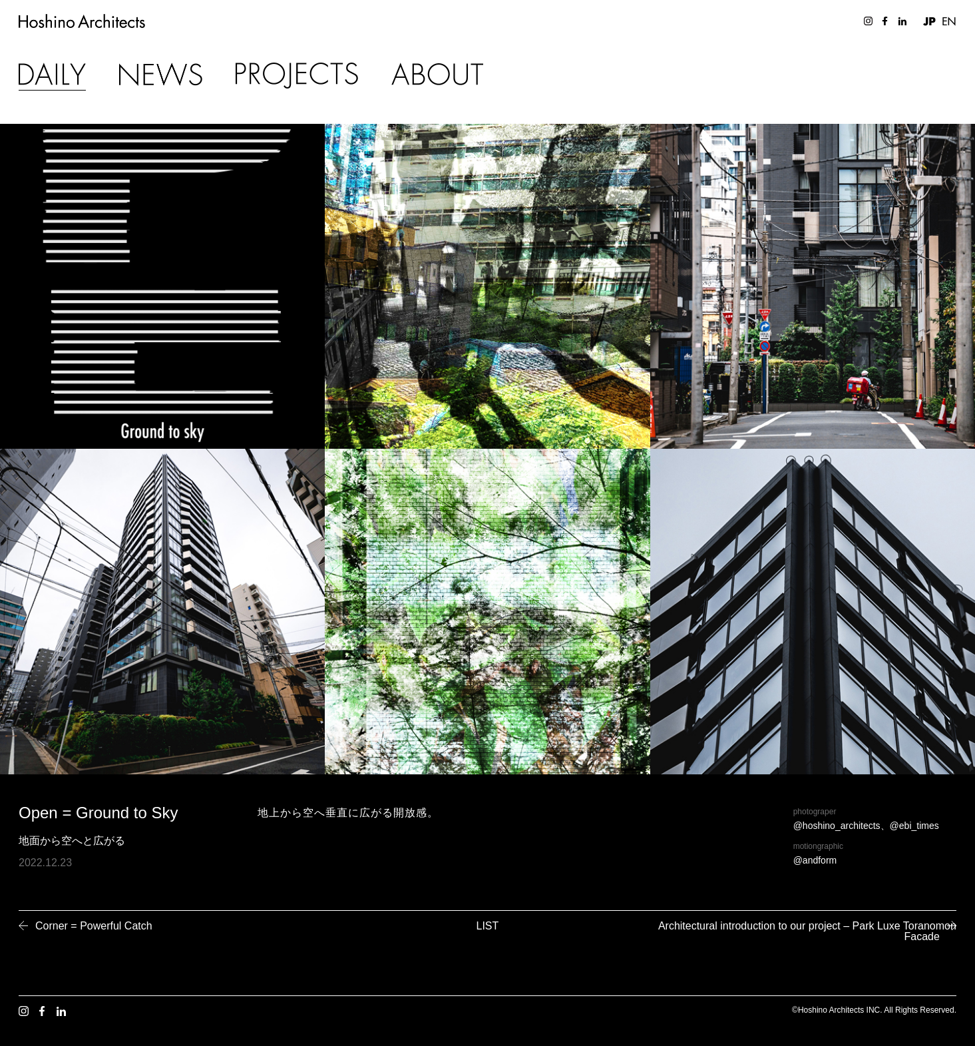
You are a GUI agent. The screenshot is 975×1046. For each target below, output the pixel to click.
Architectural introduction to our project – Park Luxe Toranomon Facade (812, 931)
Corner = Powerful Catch (93, 925)
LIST (488, 925)
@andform (815, 860)
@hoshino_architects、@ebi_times (866, 825)
